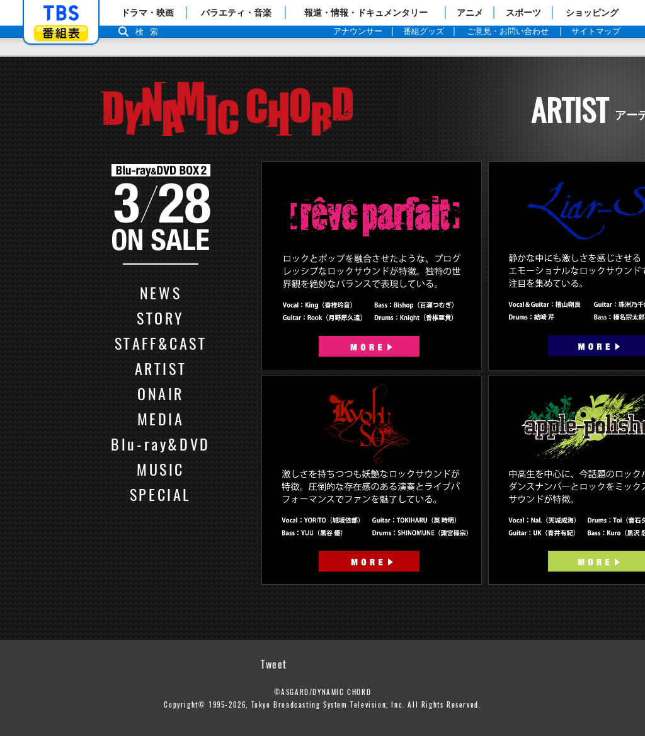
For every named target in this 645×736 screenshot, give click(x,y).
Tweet (274, 664)
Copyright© (184, 704)
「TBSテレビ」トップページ (61, 13)
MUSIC (161, 468)
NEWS (160, 292)
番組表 (61, 33)
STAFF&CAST (161, 342)
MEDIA (161, 418)
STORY (161, 317)
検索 (149, 32)
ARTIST (161, 368)
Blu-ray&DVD (160, 443)
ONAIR (160, 393)
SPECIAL (160, 494)
